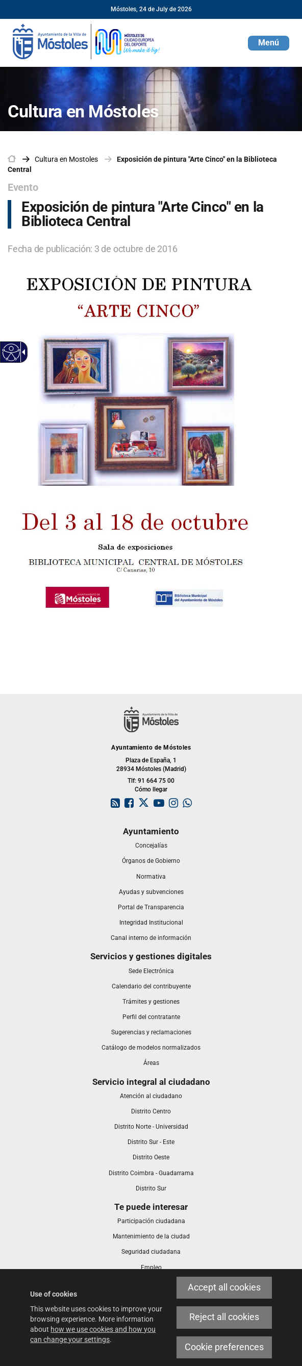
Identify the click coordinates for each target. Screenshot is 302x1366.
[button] (268, 43)
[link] (87, 41)
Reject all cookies (224, 1317)
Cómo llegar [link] (151, 789)
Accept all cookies (224, 1287)
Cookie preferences (224, 1347)
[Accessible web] (11, 352)
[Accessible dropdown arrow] (22, 352)
